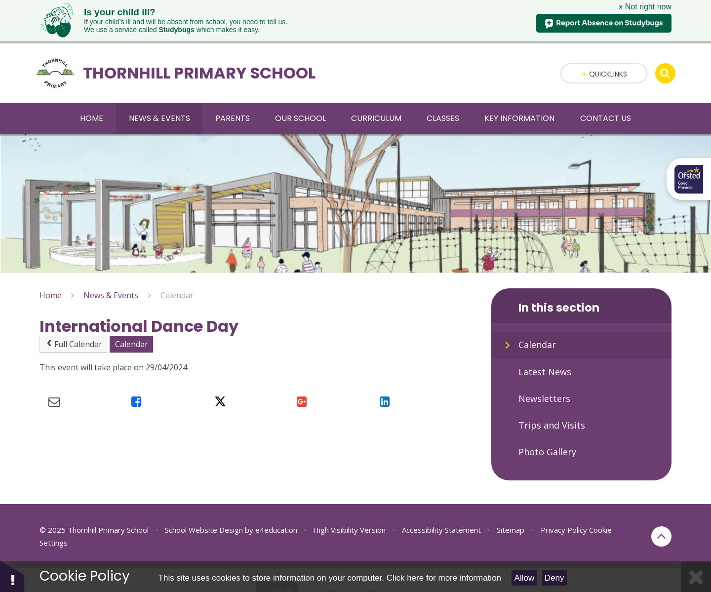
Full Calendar (73, 334)
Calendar (177, 285)
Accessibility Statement (441, 519)
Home (51, 285)
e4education (276, 519)
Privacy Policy (564, 519)
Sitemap (510, 519)
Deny (554, 578)
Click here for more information (444, 578)
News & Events (110, 285)
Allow (524, 578)
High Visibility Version (349, 519)
